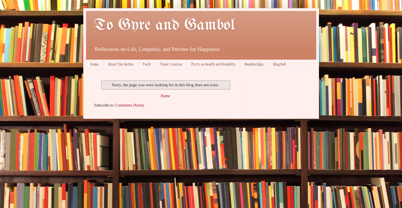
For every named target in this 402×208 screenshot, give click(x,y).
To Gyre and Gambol (164, 25)
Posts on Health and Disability (213, 64)
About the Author (121, 64)
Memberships (254, 64)
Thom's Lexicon (171, 64)
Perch (147, 64)
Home (94, 64)
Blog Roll (279, 64)
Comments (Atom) (129, 105)
